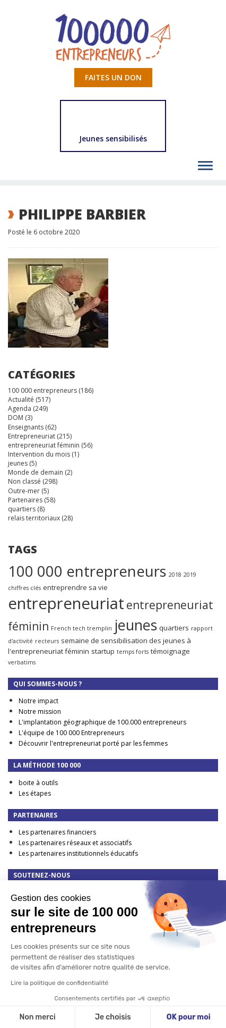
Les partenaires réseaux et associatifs (75, 842)
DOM (15, 417)
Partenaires (25, 499)
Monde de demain (35, 472)
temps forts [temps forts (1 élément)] (133, 651)
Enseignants (26, 427)
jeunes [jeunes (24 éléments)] (135, 625)
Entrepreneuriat (31, 436)
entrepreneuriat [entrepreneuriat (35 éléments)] (66, 603)
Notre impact (38, 700)
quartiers (22, 508)
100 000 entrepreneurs (42, 390)
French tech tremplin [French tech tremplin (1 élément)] (81, 628)
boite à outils (38, 782)
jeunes (18, 463)
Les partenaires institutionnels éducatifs (78, 853)
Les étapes (35, 793)
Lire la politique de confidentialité (59, 983)
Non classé (24, 481)
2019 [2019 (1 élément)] (190, 574)
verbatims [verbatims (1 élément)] (22, 662)
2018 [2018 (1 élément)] (175, 574)
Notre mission (40, 711)
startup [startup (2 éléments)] (103, 651)
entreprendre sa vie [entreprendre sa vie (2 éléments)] (75, 587)
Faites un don (113, 77)
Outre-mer (24, 490)
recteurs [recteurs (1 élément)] (47, 641)
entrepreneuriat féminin (44, 445)
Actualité (21, 399)
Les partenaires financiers (57, 832)
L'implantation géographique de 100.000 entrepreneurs (102, 722)
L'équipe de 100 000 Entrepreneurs (71, 732)
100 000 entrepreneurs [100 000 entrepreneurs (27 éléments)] (87, 571)
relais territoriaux (34, 518)
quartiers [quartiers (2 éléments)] (174, 628)
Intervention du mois (39, 454)
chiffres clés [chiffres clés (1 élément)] (24, 588)
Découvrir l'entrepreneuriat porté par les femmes (93, 743)
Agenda (19, 408)
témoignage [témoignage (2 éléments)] (170, 651)
